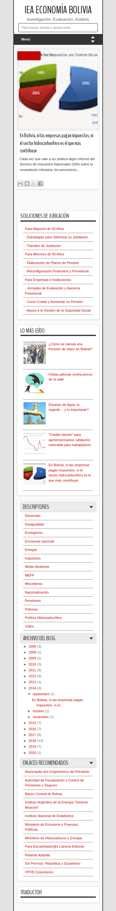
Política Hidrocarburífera (43, 617)
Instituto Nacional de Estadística (49, 816)
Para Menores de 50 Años (44, 254)
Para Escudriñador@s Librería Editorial (54, 846)
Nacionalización (37, 592)
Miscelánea (33, 583)
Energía (31, 549)
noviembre (41, 717)
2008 (33, 652)
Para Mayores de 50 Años (44, 229)
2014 (33, 688)
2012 (33, 676)
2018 (33, 741)
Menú (25, 39)
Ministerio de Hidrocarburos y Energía (53, 838)
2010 (33, 664)
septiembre (41, 694)
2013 (33, 682)
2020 (33, 753)
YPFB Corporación (39, 872)
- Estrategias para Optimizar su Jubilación (56, 237)
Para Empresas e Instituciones (48, 280)
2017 (33, 735)
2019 (33, 746)
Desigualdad (34, 524)
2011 (33, 670)
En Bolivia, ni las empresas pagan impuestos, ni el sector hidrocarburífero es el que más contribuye (56, 143)
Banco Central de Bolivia (43, 794)
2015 (33, 723)
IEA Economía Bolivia (58, 10)
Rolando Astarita (37, 855)
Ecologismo (34, 532)
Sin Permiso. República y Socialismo (52, 863)
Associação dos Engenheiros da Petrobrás (57, 771)
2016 (33, 729)
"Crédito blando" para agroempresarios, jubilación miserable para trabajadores (70, 440)
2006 (33, 646)
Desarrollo (33, 515)
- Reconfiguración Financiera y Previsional (57, 271)
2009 (33, 658)
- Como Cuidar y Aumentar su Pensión (54, 302)
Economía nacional (39, 541)
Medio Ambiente (37, 566)
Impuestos (33, 558)
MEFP (30, 575)
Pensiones (33, 600)
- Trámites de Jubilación (43, 246)
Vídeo (29, 626)
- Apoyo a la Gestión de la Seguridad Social (58, 310)
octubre (39, 711)
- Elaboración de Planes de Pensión (52, 263)
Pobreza (31, 609)
